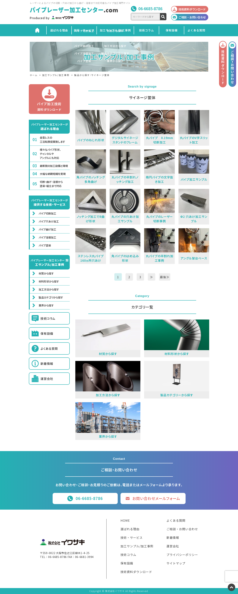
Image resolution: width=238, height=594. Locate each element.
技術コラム (146, 30)
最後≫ (164, 277)
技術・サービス (84, 30)
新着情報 (47, 363)
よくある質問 (196, 30)
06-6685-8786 (150, 8)
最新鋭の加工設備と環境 (54, 166)
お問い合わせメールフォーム (156, 498)
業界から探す (46, 305)
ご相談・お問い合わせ (182, 529)
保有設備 (172, 30)
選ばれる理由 (59, 30)
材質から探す (46, 273)
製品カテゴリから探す (51, 297)
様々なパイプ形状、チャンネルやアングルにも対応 (50, 154)
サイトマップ (175, 563)
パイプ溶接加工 (47, 237)
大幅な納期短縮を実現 (53, 174)
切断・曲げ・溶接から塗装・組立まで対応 (51, 184)
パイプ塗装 (45, 245)
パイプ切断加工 (47, 213)
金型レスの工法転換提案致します (52, 139)
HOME (125, 521)
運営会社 (47, 378)
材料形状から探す (49, 281)
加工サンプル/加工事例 (115, 30)
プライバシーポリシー (182, 555)
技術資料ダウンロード (136, 572)
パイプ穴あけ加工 (49, 221)
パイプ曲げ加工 (47, 229)
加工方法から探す (49, 289)
